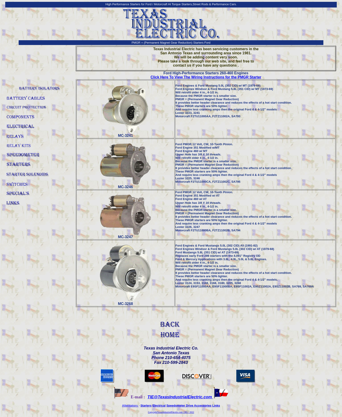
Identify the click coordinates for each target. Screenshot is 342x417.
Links (216, 405)
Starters (146, 405)
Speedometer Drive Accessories (188, 405)
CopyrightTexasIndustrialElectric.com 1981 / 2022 (171, 412)
